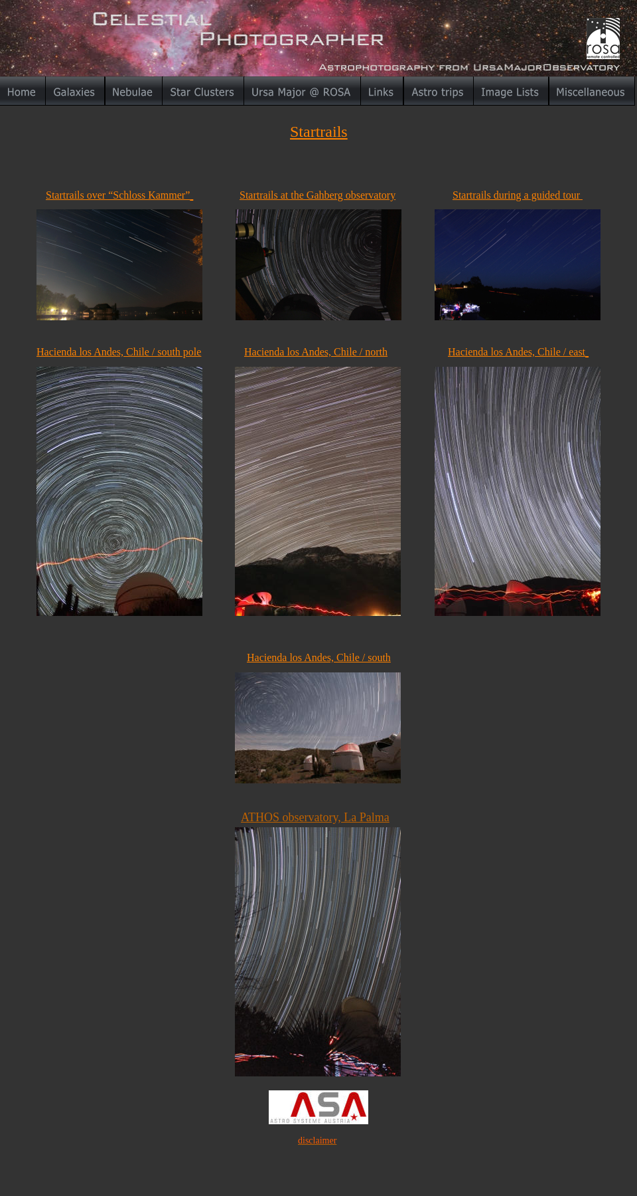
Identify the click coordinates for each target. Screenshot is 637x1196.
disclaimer (317, 1141)
